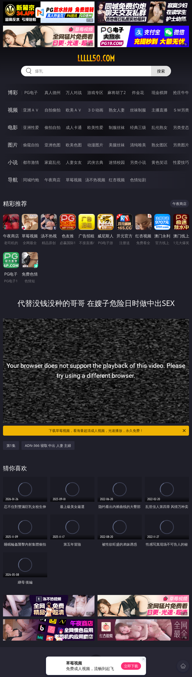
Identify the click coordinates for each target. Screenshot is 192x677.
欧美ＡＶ (74, 110)
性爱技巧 (181, 162)
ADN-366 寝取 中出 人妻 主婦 (48, 445)
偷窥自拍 (31, 145)
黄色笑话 (160, 162)
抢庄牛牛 (181, 92)
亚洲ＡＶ (31, 110)
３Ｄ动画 (95, 110)
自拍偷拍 (52, 110)
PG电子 (31, 92)
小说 (13, 162)
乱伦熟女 (160, 127)
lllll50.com (96, 58)
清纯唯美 (138, 145)
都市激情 (31, 162)
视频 (13, 109)
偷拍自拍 (52, 127)
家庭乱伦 (52, 162)
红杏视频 (117, 180)
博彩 (13, 92)
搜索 (161, 71)
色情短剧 (138, 180)
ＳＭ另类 (181, 110)
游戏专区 (95, 92)
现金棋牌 (160, 92)
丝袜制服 (138, 110)
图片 (13, 144)
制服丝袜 (117, 127)
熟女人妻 (117, 110)
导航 (13, 179)
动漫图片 (95, 145)
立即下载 (131, 666)
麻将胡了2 (117, 92)
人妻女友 (74, 162)
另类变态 (181, 127)
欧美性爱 (95, 127)
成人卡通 (74, 127)
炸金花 (138, 92)
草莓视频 (74, 180)
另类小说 (138, 162)
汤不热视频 (95, 180)
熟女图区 (160, 145)
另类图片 (181, 145)
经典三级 (138, 127)
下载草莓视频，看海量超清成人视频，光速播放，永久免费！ (117, 431)
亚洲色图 (52, 145)
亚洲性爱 (31, 127)
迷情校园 (117, 162)
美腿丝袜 (117, 145)
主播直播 (160, 110)
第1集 (11, 445)
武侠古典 (95, 162)
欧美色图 (74, 145)
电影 (13, 127)
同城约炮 (31, 180)
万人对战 (74, 92)
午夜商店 (52, 180)
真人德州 (52, 92)
